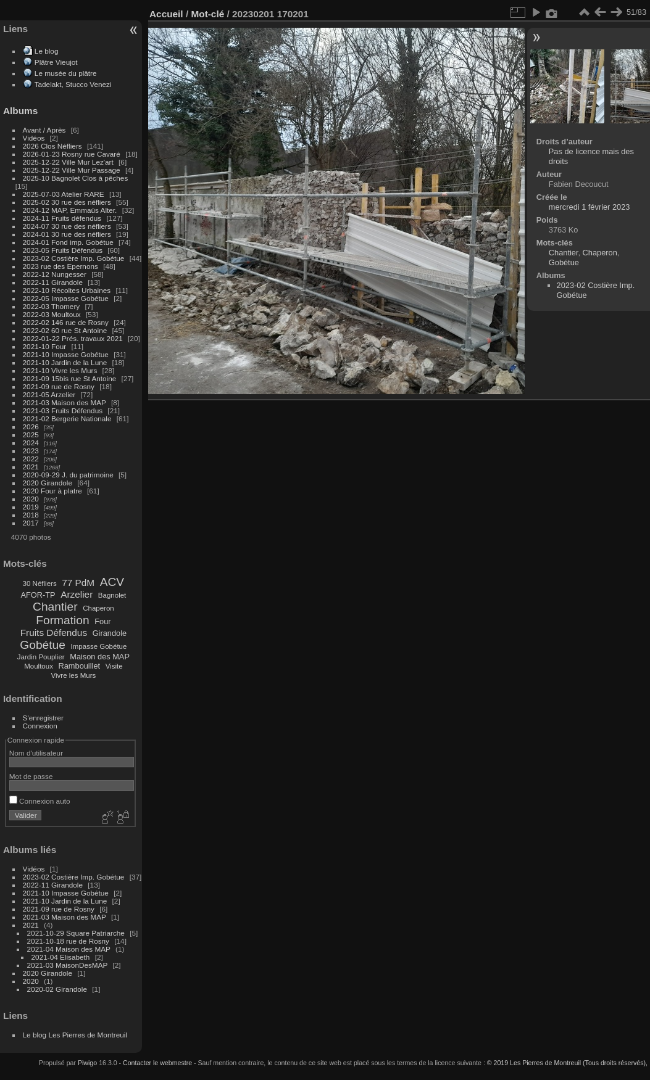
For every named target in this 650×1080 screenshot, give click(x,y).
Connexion (40, 726)
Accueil (166, 14)
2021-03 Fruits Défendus (63, 410)
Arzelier (76, 594)
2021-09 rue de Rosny (58, 386)
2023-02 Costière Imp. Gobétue (74, 258)
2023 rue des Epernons (60, 266)
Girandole (110, 633)
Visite (114, 666)
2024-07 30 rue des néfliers (67, 226)
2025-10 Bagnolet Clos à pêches (75, 178)
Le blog (47, 51)
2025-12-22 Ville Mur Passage (71, 170)
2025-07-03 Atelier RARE (63, 194)
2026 (31, 427)
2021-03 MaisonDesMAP (67, 965)
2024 (31, 443)
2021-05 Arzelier (49, 394)
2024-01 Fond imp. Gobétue (68, 242)
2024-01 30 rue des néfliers (68, 234)
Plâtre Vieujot (56, 62)
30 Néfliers (40, 583)
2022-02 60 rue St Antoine (65, 330)
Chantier (55, 606)
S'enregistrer (43, 718)
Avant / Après (44, 130)
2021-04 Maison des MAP (68, 949)
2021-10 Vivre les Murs (60, 370)
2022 (31, 459)
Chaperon (98, 608)
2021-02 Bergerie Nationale (67, 418)
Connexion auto (39, 801)
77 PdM (78, 582)
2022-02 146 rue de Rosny (66, 322)
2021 (31, 467)
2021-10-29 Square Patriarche (76, 933)
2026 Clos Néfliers (52, 146)
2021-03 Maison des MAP (64, 402)
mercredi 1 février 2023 (589, 207)
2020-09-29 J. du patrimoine (68, 475)
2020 (31, 499)
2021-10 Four (45, 346)
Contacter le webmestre (157, 1062)
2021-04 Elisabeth (60, 957)
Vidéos (34, 138)
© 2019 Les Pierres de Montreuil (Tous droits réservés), (567, 1062)
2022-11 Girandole (53, 282)
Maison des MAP (100, 656)
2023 (31, 451)
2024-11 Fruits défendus (62, 218)
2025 (31, 435)
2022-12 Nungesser (54, 274)
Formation (62, 620)
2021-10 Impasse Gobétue (66, 354)
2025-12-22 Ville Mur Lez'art (68, 162)
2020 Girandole (47, 483)
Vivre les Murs (73, 675)
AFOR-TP (37, 595)
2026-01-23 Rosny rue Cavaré (71, 154)
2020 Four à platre (52, 491)
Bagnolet (112, 595)
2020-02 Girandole (57, 989)
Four (102, 621)
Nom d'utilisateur (36, 753)
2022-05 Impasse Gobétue (66, 298)
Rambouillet (80, 665)
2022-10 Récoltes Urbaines (67, 290)
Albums (20, 110)
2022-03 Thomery (51, 306)
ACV (112, 581)
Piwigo (87, 1062)
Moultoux (38, 666)
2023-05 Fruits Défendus (63, 250)
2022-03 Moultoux (52, 314)
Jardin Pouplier (41, 657)
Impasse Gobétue (99, 646)
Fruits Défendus (53, 632)
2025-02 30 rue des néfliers (67, 202)
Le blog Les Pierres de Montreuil (75, 1035)
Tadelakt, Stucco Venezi (73, 84)
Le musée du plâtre (66, 73)
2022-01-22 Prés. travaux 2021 (73, 338)
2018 (31, 515)
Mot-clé (207, 14)
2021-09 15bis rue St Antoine (70, 378)
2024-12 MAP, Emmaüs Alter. (70, 210)
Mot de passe (31, 776)
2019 (31, 507)
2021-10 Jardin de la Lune (65, 362)
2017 (31, 523)
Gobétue (42, 644)
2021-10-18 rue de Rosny (68, 941)
